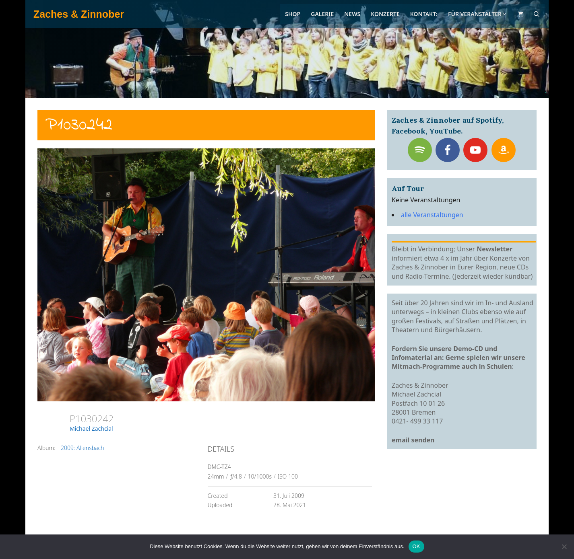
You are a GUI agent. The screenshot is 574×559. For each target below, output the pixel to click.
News (352, 14)
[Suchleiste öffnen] (537, 14)
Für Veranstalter (477, 14)
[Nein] (564, 547)
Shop (292, 14)
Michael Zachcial (91, 428)
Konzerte (385, 14)
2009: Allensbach (82, 448)
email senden (413, 440)
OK (416, 546)
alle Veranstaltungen (432, 214)
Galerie (322, 14)
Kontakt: (424, 14)
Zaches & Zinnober (78, 14)
